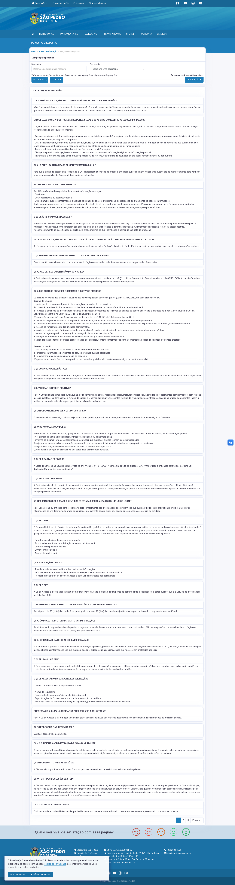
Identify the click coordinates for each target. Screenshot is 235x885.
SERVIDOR (163, 34)
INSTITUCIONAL (47, 34)
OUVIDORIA (146, 34)
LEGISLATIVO (92, 34)
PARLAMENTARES (70, 34)
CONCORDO (17, 874)
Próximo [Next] (197, 820)
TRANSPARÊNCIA (112, 34)
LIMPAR (56, 80)
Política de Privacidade (55, 864)
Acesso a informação (48, 51)
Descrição (36, 64)
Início (33, 51)
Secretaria (95, 64)
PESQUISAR (39, 80)
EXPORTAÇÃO (194, 80)
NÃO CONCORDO (40, 874)
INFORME (131, 34)
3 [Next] (188, 820)
